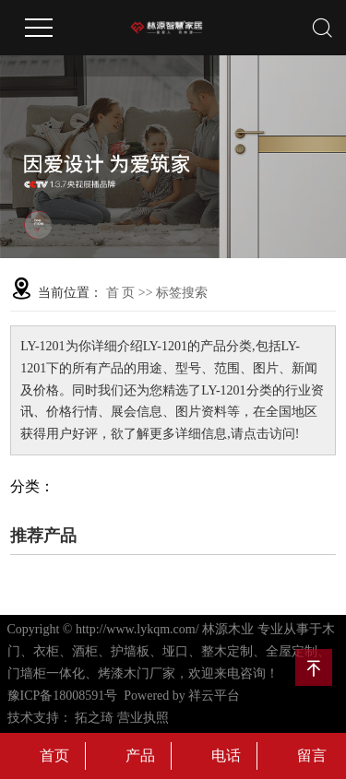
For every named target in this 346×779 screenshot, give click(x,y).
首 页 (121, 293)
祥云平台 (214, 695)
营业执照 (143, 718)
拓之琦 (94, 718)
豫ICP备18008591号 (62, 695)
